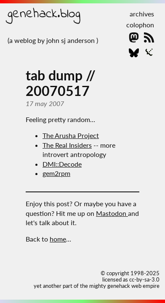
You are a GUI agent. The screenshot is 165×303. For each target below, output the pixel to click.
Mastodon (112, 213)
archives (142, 14)
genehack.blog (44, 14)
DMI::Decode (62, 164)
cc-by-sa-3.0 (144, 279)
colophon (140, 25)
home (58, 239)
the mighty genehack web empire (120, 285)
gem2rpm (56, 173)
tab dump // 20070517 (61, 83)
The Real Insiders (67, 145)
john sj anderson (71, 40)
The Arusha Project (71, 135)
